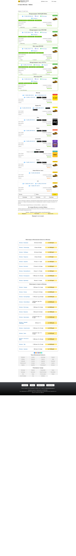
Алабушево (23, 361)
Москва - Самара (23, 287)
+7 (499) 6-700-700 (30, 97)
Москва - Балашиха (23, 242)
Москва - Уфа (22, 344)
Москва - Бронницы (23, 280)
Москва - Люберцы (23, 252)
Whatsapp (43, 16)
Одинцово (33, 359)
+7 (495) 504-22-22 (41, 95)
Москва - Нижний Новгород (23, 323)
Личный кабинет (50, 385)
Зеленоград (43, 357)
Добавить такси (44, 1)
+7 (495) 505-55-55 (29, 95)
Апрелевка (53, 361)
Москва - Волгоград (23, 307)
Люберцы (23, 359)
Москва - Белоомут (23, 266)
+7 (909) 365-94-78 (28, 79)
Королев (53, 357)
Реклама (32, 385)
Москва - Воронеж (23, 311)
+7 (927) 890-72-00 (28, 32)
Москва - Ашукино (23, 261)
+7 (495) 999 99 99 (30, 120)
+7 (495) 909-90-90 (30, 130)
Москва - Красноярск (24, 317)
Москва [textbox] (20, 194)
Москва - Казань (23, 292)
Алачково (33, 361)
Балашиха (23, 357)
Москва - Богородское (24, 275)
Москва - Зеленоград (24, 247)
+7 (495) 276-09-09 (41, 183)
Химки (53, 359)
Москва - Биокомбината (24, 271)
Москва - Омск (22, 333)
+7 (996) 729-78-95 (27, 65)
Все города (54, 1)
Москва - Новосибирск (24, 301)
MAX (37, 16)
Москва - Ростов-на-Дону (24, 339)
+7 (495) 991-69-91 (29, 183)
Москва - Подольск (23, 256)
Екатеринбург (43, 370)
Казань (53, 370)
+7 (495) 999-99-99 (26, 108)
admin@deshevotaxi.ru (50, 388)
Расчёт (55, 194)
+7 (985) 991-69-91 (35, 185)
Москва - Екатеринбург (24, 296)
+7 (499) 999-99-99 (39, 108)
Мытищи (33, 357)
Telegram (34, 18)
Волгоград (23, 370)
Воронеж (33, 370)
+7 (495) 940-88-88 (35, 173)
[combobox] (26, 194)
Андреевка (43, 361)
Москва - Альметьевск (24, 328)
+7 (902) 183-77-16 (28, 48)
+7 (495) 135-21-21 (30, 162)
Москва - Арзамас (23, 349)
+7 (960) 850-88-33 (28, 16)
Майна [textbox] (37, 194)
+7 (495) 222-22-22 (30, 141)
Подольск (43, 359)
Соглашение (25, 385)
